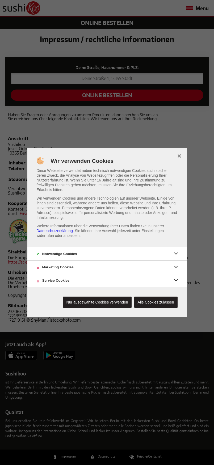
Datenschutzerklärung (55, 231)
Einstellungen (152, 231)
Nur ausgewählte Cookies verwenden (97, 302)
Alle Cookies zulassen (156, 302)
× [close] (179, 155)
